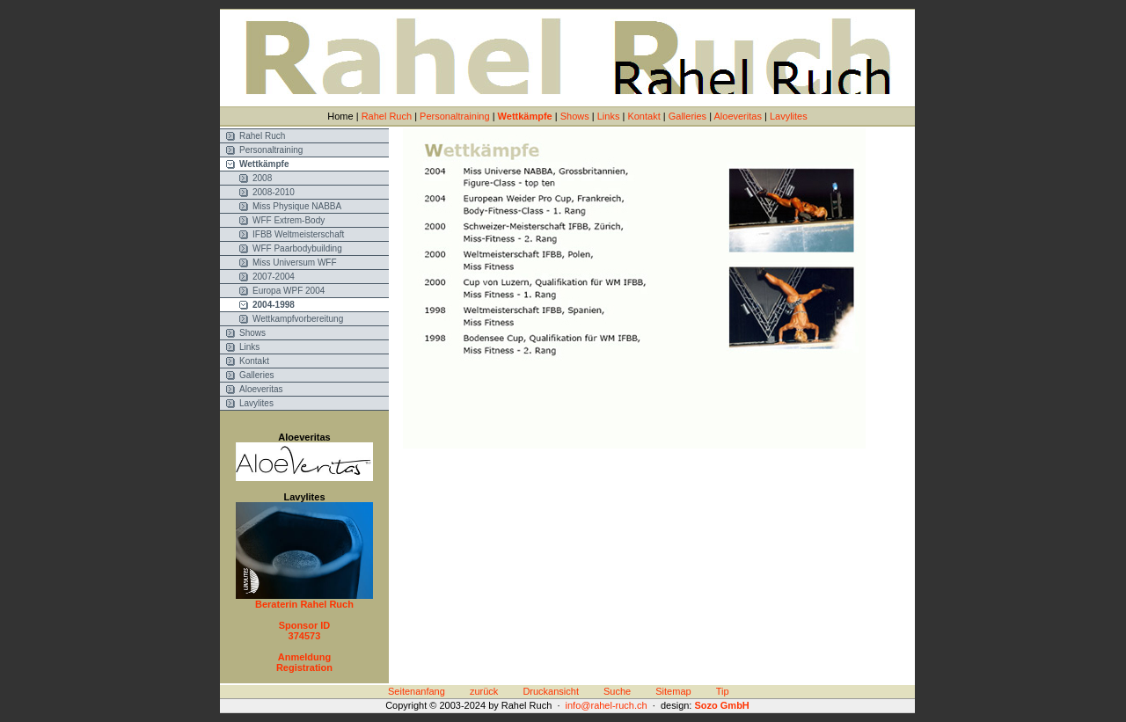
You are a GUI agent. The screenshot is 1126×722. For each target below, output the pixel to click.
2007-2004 (273, 276)
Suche (617, 691)
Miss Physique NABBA (296, 206)
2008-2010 (273, 192)
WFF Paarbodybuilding (297, 248)
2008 (262, 178)
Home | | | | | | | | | (567, 116)
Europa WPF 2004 (288, 290)
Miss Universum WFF (294, 262)
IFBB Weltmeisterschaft (298, 234)
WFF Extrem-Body (288, 220)
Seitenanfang (416, 691)
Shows (574, 116)
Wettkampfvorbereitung (297, 319)
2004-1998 (273, 305)
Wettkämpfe (525, 116)
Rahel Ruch (387, 116)
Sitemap (673, 691)
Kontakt (643, 116)
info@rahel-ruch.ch (606, 705)
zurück (484, 691)
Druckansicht (551, 691)
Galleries (687, 116)
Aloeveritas (737, 116)
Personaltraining (455, 116)
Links (608, 116)
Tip (722, 691)
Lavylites (789, 116)
